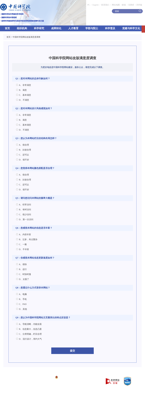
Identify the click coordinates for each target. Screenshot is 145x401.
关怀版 (139, 5)
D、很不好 (22, 160)
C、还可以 (22, 155)
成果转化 (56, 28)
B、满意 (21, 90)
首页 (7, 28)
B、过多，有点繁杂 (26, 239)
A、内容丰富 (23, 234)
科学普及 (110, 28)
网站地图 (115, 5)
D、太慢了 (22, 279)
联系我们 (105, 5)
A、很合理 (22, 145)
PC (88, 5)
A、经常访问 (23, 204)
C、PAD (21, 304)
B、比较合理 (23, 150)
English (95, 5)
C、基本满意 (23, 95)
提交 (72, 350)
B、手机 (21, 299)
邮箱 (124, 5)
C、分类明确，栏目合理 (29, 334)
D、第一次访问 (24, 219)
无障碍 (131, 5)
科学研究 (39, 28)
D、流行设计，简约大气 (29, 339)
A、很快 (21, 264)
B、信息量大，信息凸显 (29, 329)
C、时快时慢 (23, 274)
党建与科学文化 (131, 28)
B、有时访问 (23, 209)
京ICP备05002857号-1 (44, 378)
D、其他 (21, 309)
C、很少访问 (23, 214)
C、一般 (21, 244)
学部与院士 (91, 28)
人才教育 (73, 28)
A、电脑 (21, 294)
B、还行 (21, 269)
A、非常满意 (23, 85)
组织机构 (22, 28)
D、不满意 (22, 100)
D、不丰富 (22, 249)
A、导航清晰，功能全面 (29, 324)
